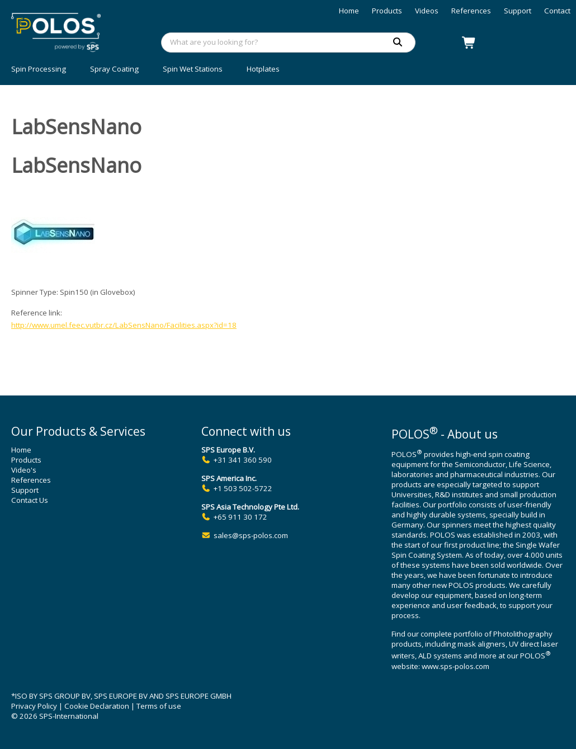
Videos (426, 11)
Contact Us (29, 500)
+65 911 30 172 (240, 517)
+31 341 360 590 (243, 460)
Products (387, 11)
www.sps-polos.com (455, 666)
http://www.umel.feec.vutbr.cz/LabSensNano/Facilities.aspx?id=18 (124, 325)
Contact (557, 11)
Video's (23, 470)
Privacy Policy (34, 706)
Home (349, 11)
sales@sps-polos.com (251, 535)
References (471, 11)
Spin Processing (38, 69)
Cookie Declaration (96, 706)
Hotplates (263, 69)
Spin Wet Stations (193, 69)
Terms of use (158, 706)
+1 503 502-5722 (243, 488)
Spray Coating (114, 69)
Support (517, 11)
